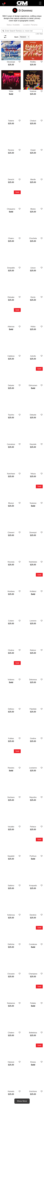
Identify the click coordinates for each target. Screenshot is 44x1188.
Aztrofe (33, 356)
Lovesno (33, 621)
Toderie (11, 121)
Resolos (11, 768)
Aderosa (11, 326)
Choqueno (11, 209)
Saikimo (11, 885)
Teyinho (11, 415)
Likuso (33, 268)
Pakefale (33, 709)
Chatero (11, 1033)
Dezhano (11, 797)
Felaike (33, 1003)
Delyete (11, 385)
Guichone (33, 1091)
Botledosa (33, 1033)
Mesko (33, 209)
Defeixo (11, 709)
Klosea (33, 1062)
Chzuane (11, 974)
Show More (22, 1101)
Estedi (33, 150)
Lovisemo (33, 768)
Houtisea (10, 591)
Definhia (11, 944)
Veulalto (11, 827)
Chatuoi (33, 121)
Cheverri (11, 532)
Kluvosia (11, 562)
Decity (33, 297)
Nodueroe (11, 1003)
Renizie (11, 150)
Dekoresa (33, 680)
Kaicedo (11, 1091)
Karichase (11, 474)
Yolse (11, 91)
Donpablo (11, 268)
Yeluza (33, 474)
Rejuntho (33, 797)
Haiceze (11, 1062)
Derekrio (33, 915)
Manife (33, 179)
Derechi (11, 179)
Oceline (33, 738)
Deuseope (11, 62)
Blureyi (11, 503)
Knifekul (33, 591)
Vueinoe (33, 91)
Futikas (11, 738)
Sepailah (11, 856)
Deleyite (33, 415)
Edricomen (33, 385)
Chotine (11, 650)
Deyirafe (33, 444)
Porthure (33, 856)
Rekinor (33, 650)
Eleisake (11, 297)
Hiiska (33, 326)
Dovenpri (33, 532)
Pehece (33, 827)
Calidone (10, 356)
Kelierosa (11, 915)
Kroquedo (33, 885)
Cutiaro (11, 621)
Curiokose (33, 944)
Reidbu (33, 62)
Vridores (11, 680)
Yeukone (33, 503)
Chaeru (11, 238)
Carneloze (11, 444)
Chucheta (33, 238)
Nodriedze (33, 562)
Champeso (33, 974)
